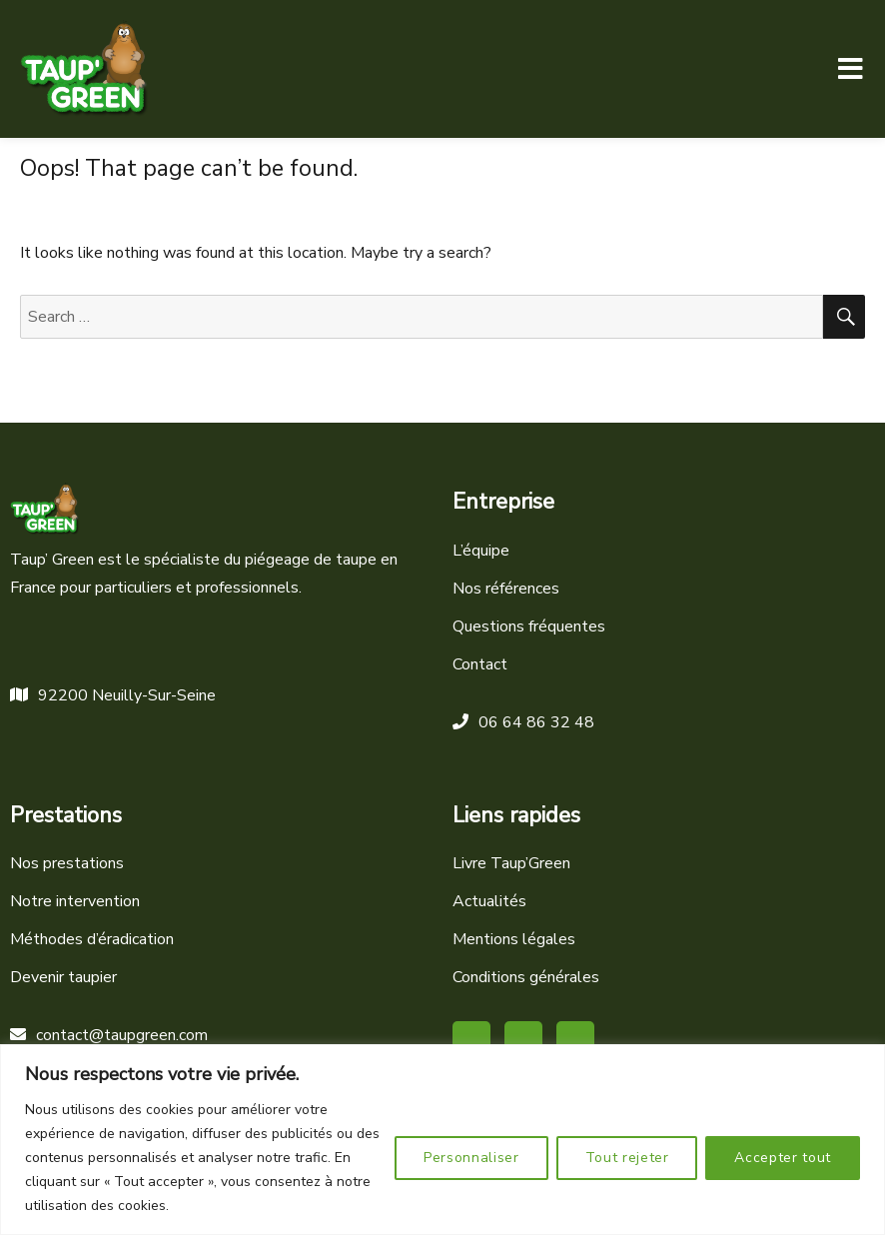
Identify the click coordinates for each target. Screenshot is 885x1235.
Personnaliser (471, 1157)
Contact (479, 664)
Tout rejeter (627, 1157)
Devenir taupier (63, 977)
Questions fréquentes (528, 626)
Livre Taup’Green (511, 863)
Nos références (505, 589)
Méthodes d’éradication (92, 939)
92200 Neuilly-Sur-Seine (113, 695)
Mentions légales (513, 939)
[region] (442, 1139)
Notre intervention (75, 901)
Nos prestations (67, 863)
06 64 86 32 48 (523, 722)
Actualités (489, 901)
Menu (850, 69)
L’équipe (480, 551)
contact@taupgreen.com (109, 1035)
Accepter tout (782, 1157)
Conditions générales (525, 977)
